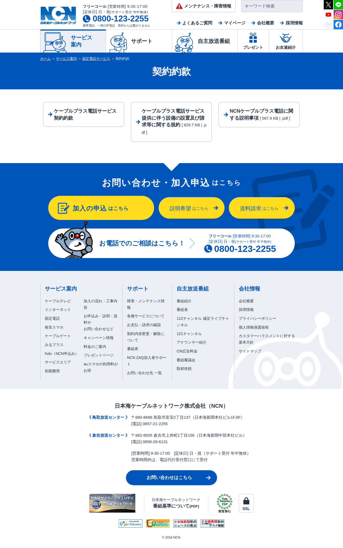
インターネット (58, 314)
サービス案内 (66, 59)
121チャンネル (189, 338)
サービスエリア (58, 367)
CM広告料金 (187, 355)
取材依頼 (184, 373)
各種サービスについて (146, 320)
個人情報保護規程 (254, 331)
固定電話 (52, 323)
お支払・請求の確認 (144, 329)
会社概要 (265, 23)
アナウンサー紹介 (192, 347)
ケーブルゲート (58, 340)
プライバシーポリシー (257, 323)
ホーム (45, 59)
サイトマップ (250, 355)
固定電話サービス (96, 59)
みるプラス (54, 349)
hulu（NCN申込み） (62, 358)
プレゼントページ (99, 360)
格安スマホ (54, 331)
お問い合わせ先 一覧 (144, 377)
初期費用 (52, 375)
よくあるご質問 (197, 23)
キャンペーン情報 (99, 342)
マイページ (234, 23)
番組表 (132, 353)
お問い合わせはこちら (169, 482)
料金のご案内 (95, 351)
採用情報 (294, 23)
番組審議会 (186, 364)
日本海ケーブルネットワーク (176, 507)
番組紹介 (184, 305)
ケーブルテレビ (58, 305)
